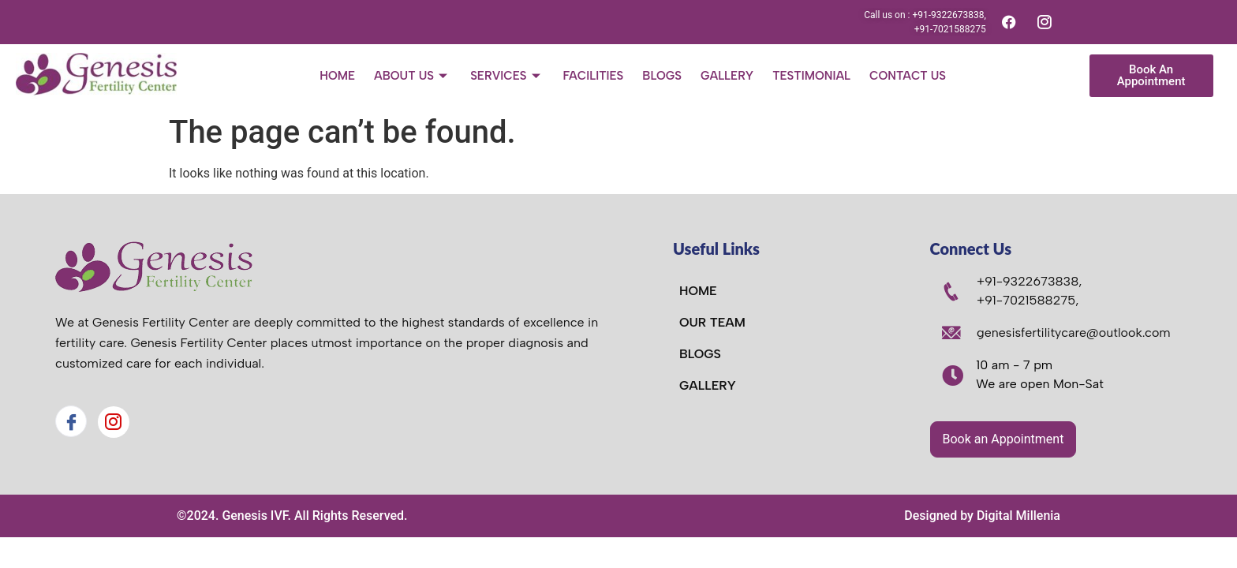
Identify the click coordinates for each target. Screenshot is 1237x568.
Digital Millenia (1018, 515)
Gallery (727, 76)
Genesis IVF (254, 515)
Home (337, 76)
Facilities (593, 76)
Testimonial (811, 76)
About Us (412, 76)
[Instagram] (113, 422)
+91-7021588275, (1027, 300)
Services (507, 76)
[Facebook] (71, 421)
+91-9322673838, (1029, 281)
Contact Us (907, 76)
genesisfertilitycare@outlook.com (1074, 332)
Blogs (662, 76)
